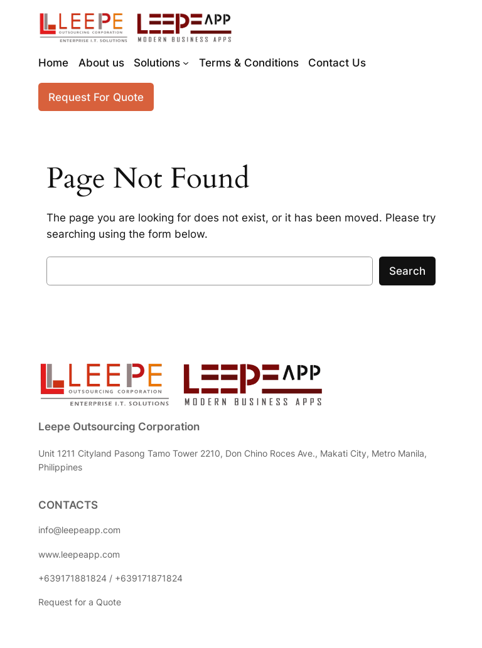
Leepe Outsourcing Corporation (119, 426)
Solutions (157, 62)
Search (407, 271)
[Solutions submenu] (186, 63)
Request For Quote (96, 97)
